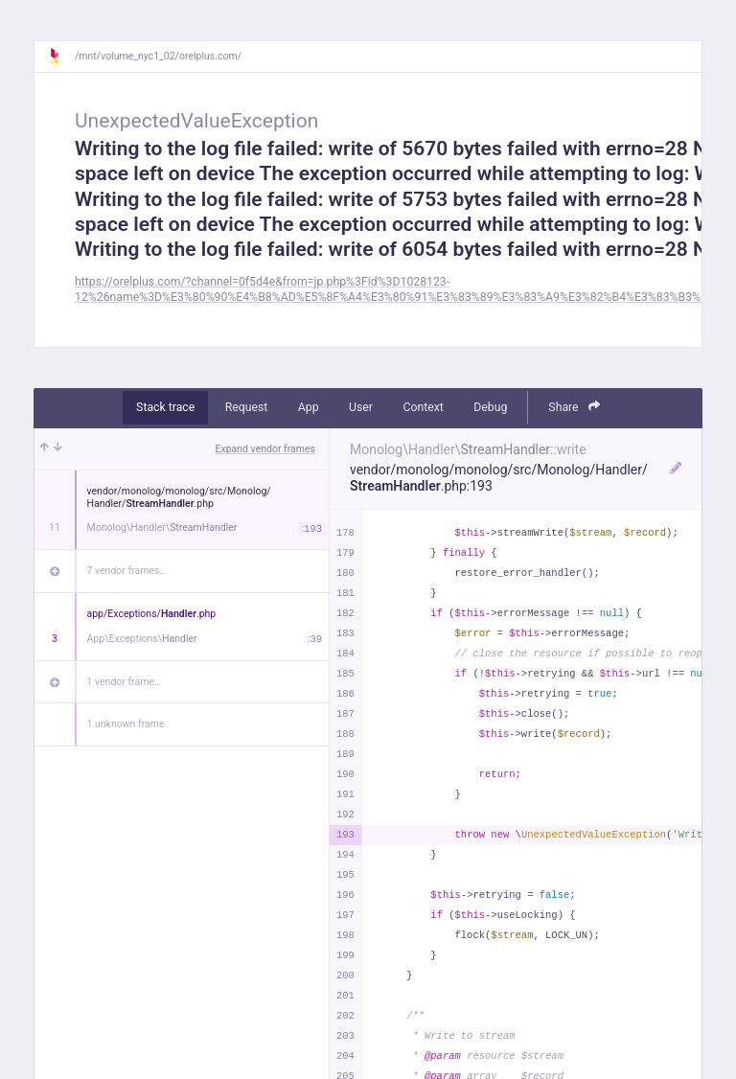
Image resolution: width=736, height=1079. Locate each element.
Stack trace (165, 407)
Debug (490, 407)
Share (574, 407)
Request (246, 407)
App (308, 407)
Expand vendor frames (265, 449)
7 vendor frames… (127, 570)
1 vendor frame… (124, 682)
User (361, 407)
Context (422, 407)
